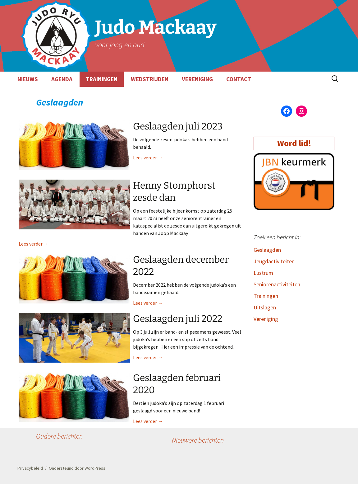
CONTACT (238, 79)
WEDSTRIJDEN (149, 79)
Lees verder (148, 157)
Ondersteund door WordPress (77, 468)
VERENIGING (197, 79)
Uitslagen (265, 307)
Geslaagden (267, 249)
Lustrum (263, 272)
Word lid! (294, 143)
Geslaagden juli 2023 (178, 126)
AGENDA (61, 79)
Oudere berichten (59, 436)
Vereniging (266, 318)
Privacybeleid (30, 468)
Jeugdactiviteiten (274, 261)
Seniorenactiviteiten (277, 284)
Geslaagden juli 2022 (177, 318)
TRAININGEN (101, 79)
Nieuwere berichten (198, 440)
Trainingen (266, 295)
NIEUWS (27, 79)
